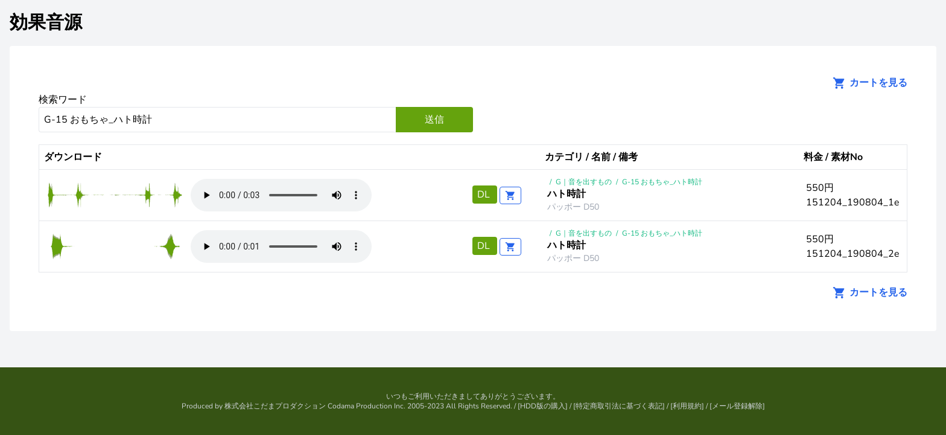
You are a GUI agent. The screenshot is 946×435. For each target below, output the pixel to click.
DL (484, 194)
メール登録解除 (737, 406)
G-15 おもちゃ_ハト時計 (662, 182)
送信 (434, 119)
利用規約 (687, 406)
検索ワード (63, 99)
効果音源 (46, 22)
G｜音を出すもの (584, 182)
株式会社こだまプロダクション (275, 406)
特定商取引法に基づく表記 (619, 406)
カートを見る (866, 82)
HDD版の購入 (542, 406)
